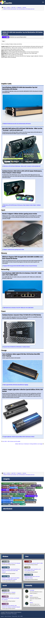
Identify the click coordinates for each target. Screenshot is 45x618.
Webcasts (23, 491)
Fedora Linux (28, 574)
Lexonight (32, 590)
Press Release (31, 487)
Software (30, 489)
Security (13, 489)
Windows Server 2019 (30, 500)
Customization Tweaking (8, 483)
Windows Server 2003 (28, 497)
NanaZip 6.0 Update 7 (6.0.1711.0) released (11, 563)
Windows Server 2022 (7, 502)
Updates (15, 491)
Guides (21, 485)
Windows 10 (31, 491)
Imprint (2, 616)
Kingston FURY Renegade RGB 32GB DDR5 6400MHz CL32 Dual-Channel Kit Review (20, 265)
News (3, 41)
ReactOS (39, 487)
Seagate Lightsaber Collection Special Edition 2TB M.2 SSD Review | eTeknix (18, 436)
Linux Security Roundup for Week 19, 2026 (33, 563)
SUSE (27, 567)
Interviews (5, 487)
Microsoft (21, 487)
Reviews (6, 37)
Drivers (18, 483)
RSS (19, 616)
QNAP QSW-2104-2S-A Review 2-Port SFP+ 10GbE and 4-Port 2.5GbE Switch (18, 307)
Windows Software (30, 502)
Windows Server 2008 (7, 500)
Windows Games (31, 493)
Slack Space (22, 489)
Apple (5, 596)
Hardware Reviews (36, 485)
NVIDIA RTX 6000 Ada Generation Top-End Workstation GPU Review (17, 123)
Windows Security (16, 497)
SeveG (31, 595)
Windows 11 (5, 493)
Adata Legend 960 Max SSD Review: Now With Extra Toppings (15, 384)
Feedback (5, 485)
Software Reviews (6, 491)
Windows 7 (13, 493)
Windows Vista (6, 504)
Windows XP (15, 504)
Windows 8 (22, 493)
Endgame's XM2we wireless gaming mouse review (13, 249)
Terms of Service (8, 616)
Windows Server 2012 (19, 500)
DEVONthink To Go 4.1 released (8, 592)
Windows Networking (31, 495)
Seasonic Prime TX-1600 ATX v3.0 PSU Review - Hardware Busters (16, 346)
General (13, 485)
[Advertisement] (22, 20)
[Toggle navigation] (43, 2)
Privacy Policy (14, 616)
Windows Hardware (7, 495)
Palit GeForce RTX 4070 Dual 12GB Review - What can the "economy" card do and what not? (21, 166)
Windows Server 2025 (19, 502)
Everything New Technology (29, 483)
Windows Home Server (19, 495)
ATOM (21, 616)
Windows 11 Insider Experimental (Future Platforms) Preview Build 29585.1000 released (11, 571)
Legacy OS (13, 487)
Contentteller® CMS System (11, 613)
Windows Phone (6, 497)
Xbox (22, 504)
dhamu (31, 602)
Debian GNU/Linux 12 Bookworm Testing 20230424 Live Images (28, 443)
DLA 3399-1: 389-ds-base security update (11, 441)
